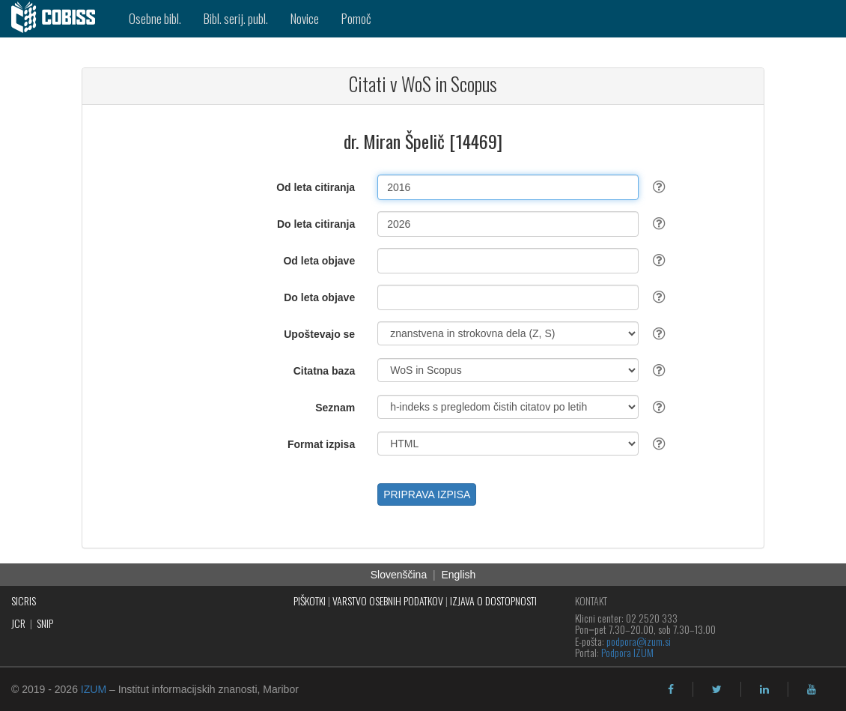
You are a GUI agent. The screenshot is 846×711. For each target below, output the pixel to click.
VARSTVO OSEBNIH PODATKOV (387, 600)
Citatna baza (324, 371)
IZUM (93, 689)
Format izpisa (321, 444)
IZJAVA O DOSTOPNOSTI (493, 600)
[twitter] (717, 689)
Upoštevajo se (319, 334)
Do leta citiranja (316, 224)
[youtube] (811, 689)
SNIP (45, 623)
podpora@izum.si (638, 641)
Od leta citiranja (315, 187)
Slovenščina (399, 575)
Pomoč (356, 18)
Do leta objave (319, 297)
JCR (18, 623)
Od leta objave (319, 261)
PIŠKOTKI (309, 600)
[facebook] (671, 689)
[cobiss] (59, 18)
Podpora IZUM (627, 652)
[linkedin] (764, 689)
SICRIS (23, 600)
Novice (304, 18)
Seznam (335, 408)
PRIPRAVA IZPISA (426, 494)
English (458, 575)
